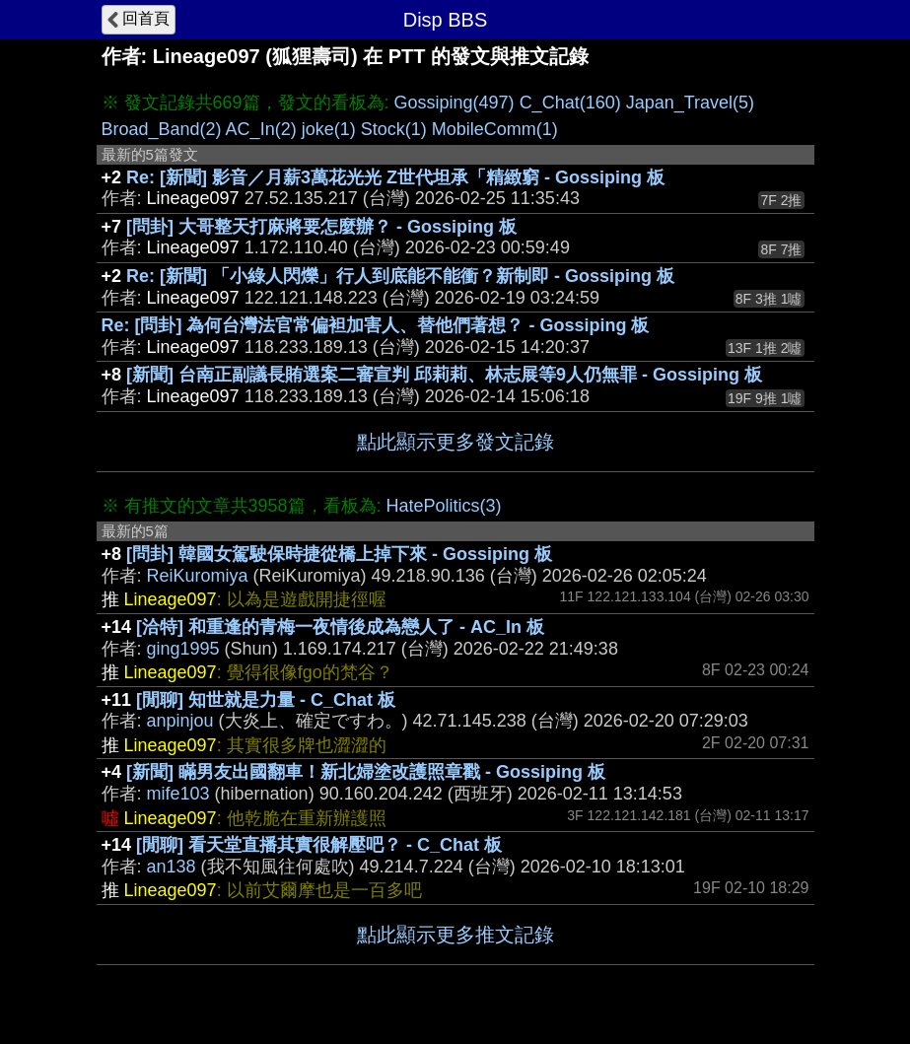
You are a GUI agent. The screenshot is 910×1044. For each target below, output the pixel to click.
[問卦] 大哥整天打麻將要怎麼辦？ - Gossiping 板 (321, 227)
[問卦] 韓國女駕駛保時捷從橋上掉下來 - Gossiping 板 (339, 554)
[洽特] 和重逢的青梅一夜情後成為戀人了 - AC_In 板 (340, 627)
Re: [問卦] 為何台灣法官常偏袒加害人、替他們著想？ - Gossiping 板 (376, 325)
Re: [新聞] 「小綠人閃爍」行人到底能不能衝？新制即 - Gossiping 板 (400, 276)
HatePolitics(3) (444, 506)
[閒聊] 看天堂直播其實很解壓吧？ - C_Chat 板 (319, 845)
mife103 (178, 793)
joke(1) (329, 129)
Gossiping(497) (454, 102)
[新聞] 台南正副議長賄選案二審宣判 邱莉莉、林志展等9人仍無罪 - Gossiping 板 (444, 374)
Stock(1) (394, 129)
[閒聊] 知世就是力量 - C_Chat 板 (265, 700)
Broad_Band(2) (162, 129)
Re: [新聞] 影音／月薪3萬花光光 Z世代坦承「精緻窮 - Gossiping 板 (395, 177)
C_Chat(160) (570, 102)
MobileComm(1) (495, 129)
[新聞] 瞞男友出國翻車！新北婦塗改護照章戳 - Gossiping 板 (365, 772)
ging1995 (183, 649)
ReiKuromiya (197, 576)
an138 (171, 866)
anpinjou (180, 721)
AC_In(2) (261, 129)
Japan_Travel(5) (690, 102)
